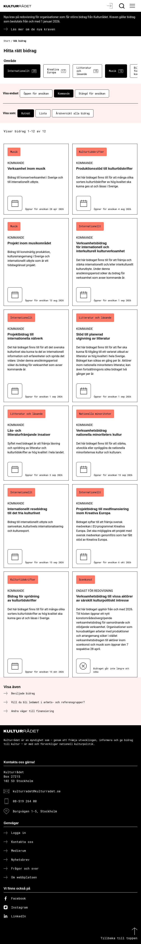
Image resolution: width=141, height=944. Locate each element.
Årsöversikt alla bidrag (73, 113)
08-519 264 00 (25, 801)
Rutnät (25, 113)
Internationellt (22, 71)
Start (7, 40)
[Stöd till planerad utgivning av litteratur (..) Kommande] (104, 356)
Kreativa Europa (56, 71)
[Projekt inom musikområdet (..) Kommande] (36, 262)
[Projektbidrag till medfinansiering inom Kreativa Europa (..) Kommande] (104, 526)
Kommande (64, 93)
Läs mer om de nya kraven (33, 29)
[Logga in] (110, 6)
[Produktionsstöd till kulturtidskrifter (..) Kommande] (104, 179)
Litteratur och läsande (87, 71)
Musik (116, 71)
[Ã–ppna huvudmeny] (132, 6)
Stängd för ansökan (92, 93)
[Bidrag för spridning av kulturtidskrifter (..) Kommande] (36, 624)
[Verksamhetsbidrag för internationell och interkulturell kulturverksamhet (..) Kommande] (104, 262)
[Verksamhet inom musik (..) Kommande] (36, 179)
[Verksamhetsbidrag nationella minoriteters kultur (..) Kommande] (104, 443)
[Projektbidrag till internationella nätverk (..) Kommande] (36, 356)
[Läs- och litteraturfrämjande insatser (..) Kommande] (36, 443)
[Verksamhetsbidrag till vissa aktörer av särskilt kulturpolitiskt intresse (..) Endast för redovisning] (104, 624)
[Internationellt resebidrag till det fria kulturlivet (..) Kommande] (36, 526)
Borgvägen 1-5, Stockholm (35, 811)
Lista (43, 113)
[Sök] (122, 6)
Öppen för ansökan (36, 93)
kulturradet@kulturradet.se (37, 791)
